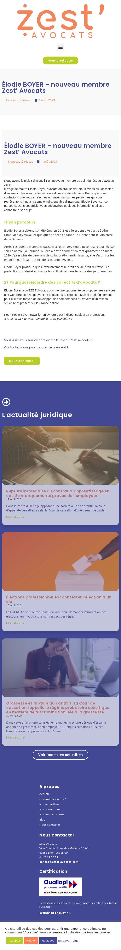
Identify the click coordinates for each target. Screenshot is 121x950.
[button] (60, 47)
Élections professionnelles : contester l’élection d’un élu (59, 599)
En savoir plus (68, 940)
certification (49, 903)
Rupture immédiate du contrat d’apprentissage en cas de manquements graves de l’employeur (58, 493)
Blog (42, 819)
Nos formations (49, 809)
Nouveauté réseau (18, 100)
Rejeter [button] (31, 940)
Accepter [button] (14, 940)
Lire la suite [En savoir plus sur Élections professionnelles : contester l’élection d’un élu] (15, 623)
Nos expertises (49, 804)
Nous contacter (49, 825)
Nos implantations (51, 814)
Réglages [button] (48, 940)
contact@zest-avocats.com (59, 862)
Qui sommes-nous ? (52, 799)
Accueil (44, 794)
